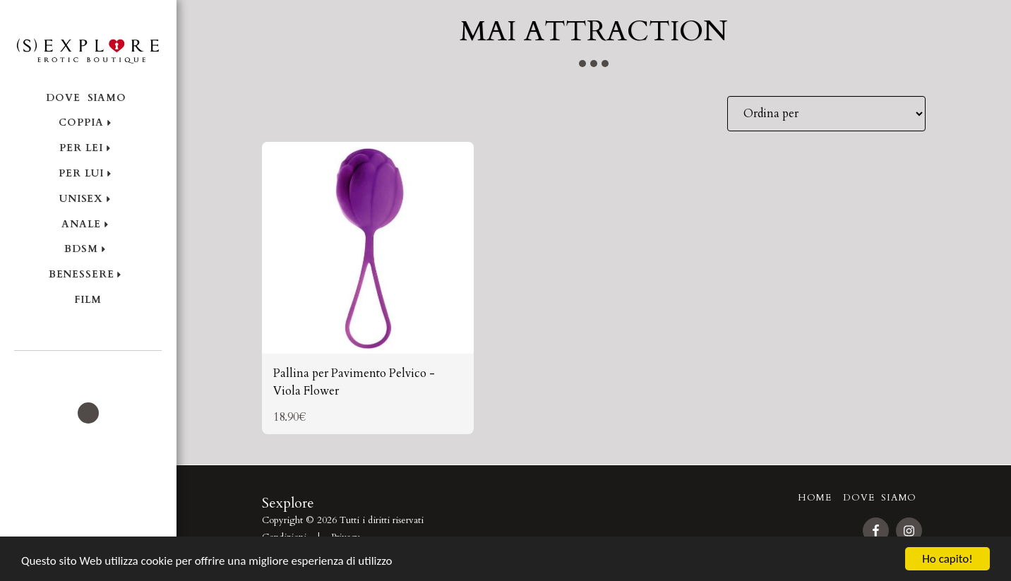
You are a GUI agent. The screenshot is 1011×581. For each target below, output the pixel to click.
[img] (368, 248)
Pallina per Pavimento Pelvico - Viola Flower (354, 382)
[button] (88, 370)
